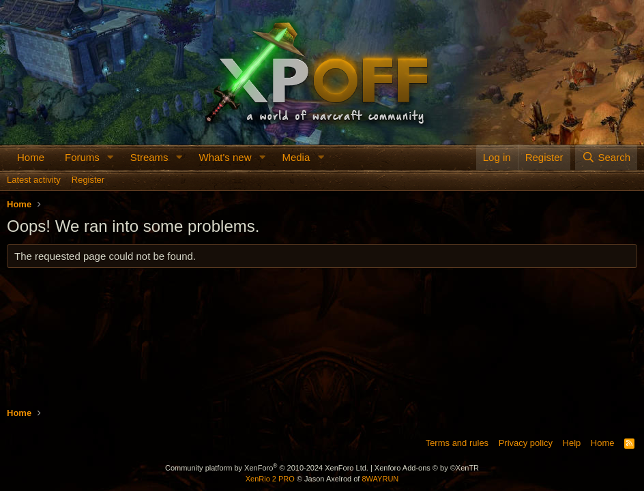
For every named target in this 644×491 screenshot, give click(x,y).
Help (572, 443)
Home (30, 157)
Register (88, 180)
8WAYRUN (380, 479)
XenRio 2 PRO (270, 479)
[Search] (606, 157)
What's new (225, 157)
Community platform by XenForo (266, 468)
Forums (82, 157)
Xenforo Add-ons (427, 468)
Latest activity (34, 180)
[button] (110, 157)
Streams (149, 157)
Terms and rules (457, 443)
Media (296, 157)
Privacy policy (526, 443)
